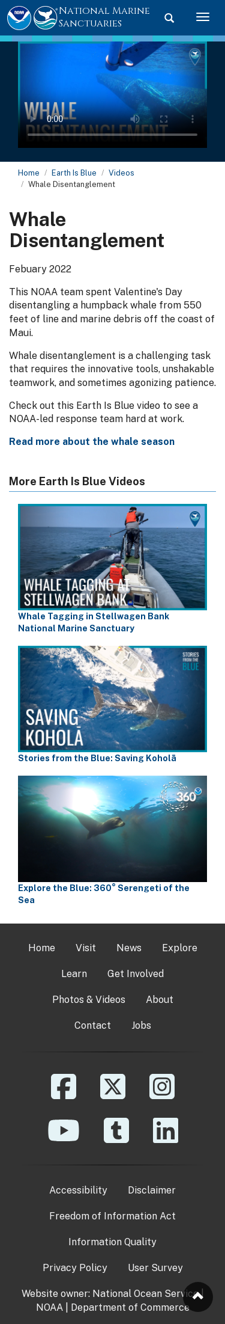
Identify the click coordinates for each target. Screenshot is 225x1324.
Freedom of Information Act (112, 1216)
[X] (112, 1095)
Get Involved (135, 973)
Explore (179, 948)
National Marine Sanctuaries (104, 17)
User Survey (155, 1267)
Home (29, 172)
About (159, 999)
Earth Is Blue (74, 172)
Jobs (141, 1025)
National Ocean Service (145, 1293)
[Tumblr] (116, 1139)
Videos (121, 172)
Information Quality (112, 1242)
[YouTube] (63, 1139)
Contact (92, 1025)
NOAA (49, 1307)
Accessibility (78, 1190)
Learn (74, 973)
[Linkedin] (165, 1139)
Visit (86, 948)
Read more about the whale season (92, 441)
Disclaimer (152, 1190)
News (129, 948)
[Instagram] (162, 1095)
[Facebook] (63, 1095)
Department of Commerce (130, 1307)
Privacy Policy (75, 1267)
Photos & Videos (88, 999)
